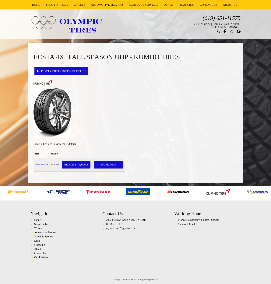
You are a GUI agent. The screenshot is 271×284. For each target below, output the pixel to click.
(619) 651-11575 (222, 18)
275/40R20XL (41, 164)
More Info (108, 164)
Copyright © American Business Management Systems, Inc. (135, 280)
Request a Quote (76, 164)
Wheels (79, 4)
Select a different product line (61, 71)
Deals (168, 4)
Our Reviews (41, 257)
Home (36, 4)
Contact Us (208, 4)
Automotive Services (107, 4)
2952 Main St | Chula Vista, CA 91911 (217, 24)
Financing (186, 4)
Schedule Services (143, 4)
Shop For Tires (57, 4)
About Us (231, 4)
